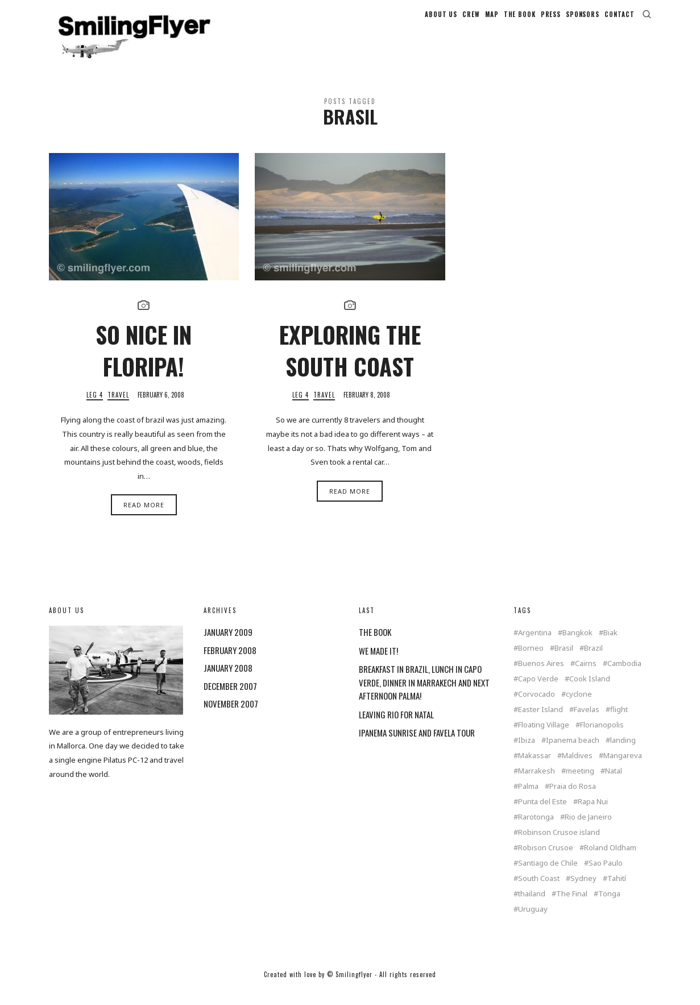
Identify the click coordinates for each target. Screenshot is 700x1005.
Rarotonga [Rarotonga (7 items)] (536, 829)
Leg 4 (94, 407)
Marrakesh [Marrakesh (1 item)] (536, 783)
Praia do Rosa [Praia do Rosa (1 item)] (572, 799)
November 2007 (231, 716)
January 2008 (228, 680)
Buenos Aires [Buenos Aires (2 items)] (541, 676)
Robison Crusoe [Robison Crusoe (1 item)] (545, 860)
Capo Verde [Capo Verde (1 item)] (538, 691)
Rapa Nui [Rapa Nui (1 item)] (593, 814)
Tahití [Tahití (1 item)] (616, 891)
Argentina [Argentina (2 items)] (535, 645)
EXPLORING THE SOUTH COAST (350, 363)
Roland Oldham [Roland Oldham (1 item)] (610, 860)
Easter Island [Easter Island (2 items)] (540, 722)
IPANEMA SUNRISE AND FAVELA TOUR (417, 745)
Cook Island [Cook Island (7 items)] (589, 691)
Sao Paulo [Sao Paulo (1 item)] (606, 875)
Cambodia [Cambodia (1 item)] (624, 676)
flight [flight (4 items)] (619, 722)
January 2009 (228, 644)
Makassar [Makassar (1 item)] (534, 768)
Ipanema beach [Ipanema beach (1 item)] (572, 752)
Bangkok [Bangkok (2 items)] (577, 645)
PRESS (551, 20)
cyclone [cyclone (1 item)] (579, 706)
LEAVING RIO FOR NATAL (396, 727)
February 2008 (230, 662)
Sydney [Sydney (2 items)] (583, 891)
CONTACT (619, 20)
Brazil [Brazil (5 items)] (593, 660)
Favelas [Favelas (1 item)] (586, 722)
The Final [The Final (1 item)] (571, 906)
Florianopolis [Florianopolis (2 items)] (602, 737)
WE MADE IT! (378, 663)
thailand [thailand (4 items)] (531, 906)
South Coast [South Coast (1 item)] (539, 891)
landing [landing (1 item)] (623, 752)
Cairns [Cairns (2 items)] (586, 676)
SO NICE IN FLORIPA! (144, 363)
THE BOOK (520, 20)
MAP (492, 20)
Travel (118, 407)
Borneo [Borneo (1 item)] (531, 660)
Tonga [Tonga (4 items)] (609, 906)
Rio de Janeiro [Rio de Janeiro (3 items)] (588, 829)
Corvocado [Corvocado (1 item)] (536, 706)
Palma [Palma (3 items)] (528, 799)
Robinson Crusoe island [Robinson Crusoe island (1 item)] (559, 845)
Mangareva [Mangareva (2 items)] (622, 768)
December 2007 (230, 698)
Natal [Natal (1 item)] (613, 783)
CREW (470, 20)
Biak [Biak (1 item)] (610, 645)
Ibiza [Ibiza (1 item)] (526, 752)
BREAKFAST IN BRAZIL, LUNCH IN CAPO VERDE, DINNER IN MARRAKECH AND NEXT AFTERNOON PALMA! (424, 694)
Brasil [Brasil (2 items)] (563, 660)
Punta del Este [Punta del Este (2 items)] (542, 814)
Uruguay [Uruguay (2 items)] (533, 921)
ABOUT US (441, 20)
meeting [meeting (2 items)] (580, 783)
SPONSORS (582, 20)
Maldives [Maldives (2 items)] (577, 768)
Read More (143, 517)
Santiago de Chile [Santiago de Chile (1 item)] (548, 875)
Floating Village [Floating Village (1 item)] (543, 737)
